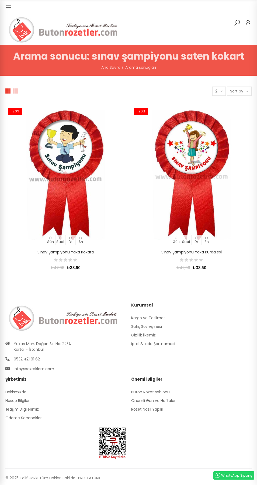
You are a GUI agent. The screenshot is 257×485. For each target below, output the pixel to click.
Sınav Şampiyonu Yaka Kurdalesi (191, 252)
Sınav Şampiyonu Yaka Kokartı (65, 252)
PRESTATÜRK (88, 478)
